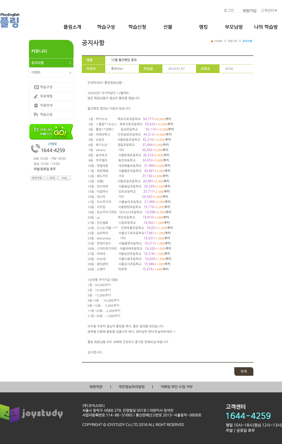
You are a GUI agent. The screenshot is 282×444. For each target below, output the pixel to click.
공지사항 (37, 63)
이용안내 (46, 105)
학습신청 (46, 114)
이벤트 (36, 72)
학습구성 (46, 87)
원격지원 (37, 178)
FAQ (64, 178)
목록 (243, 371)
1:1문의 (50, 178)
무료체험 (46, 96)
